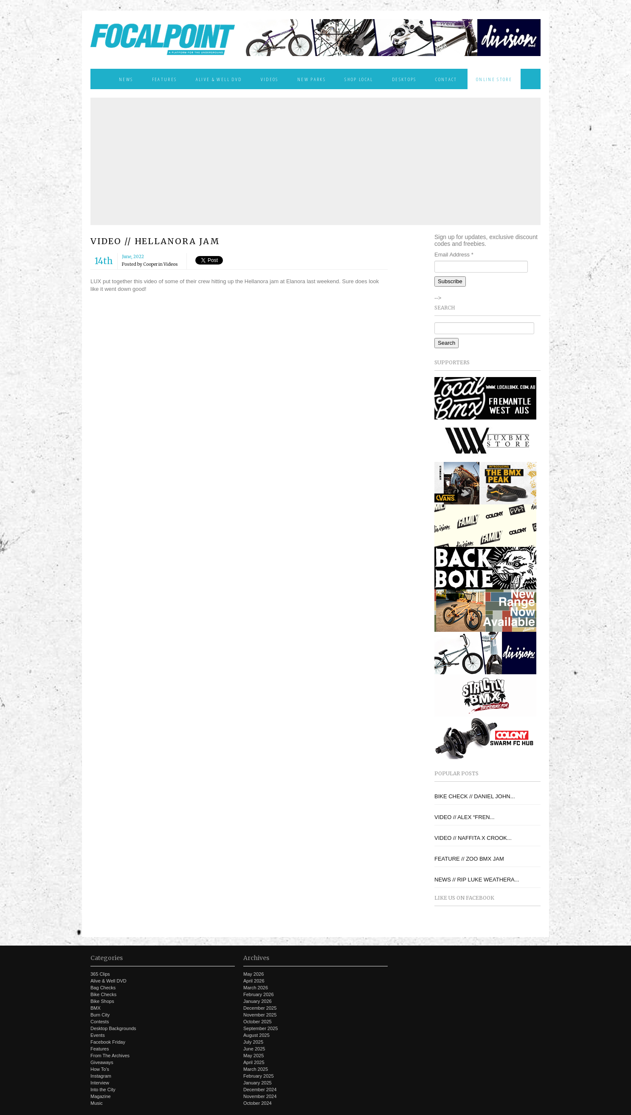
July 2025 (253, 1042)
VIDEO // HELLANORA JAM (155, 241)
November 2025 (259, 1014)
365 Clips (100, 974)
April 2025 (254, 1062)
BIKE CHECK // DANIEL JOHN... (474, 796)
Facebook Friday (107, 1042)
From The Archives (110, 1055)
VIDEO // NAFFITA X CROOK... (473, 838)
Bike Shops (102, 1001)
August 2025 (256, 1035)
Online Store (494, 79)
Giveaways (101, 1062)
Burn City (100, 1014)
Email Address (453, 254)
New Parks (311, 79)
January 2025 (257, 1082)
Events (97, 1035)
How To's (99, 1069)
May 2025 (253, 1055)
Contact (446, 79)
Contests (99, 1021)
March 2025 (255, 1069)
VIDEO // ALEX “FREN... (464, 817)
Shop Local (358, 79)
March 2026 (255, 987)
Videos (270, 79)
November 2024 (259, 1096)
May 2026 (253, 974)
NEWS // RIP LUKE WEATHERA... (476, 879)
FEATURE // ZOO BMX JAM (469, 859)
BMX (95, 1008)
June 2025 (254, 1048)
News (126, 79)
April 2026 (254, 980)
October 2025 (257, 1021)
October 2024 (257, 1103)
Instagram (100, 1075)
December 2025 (259, 1008)
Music (96, 1103)
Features (164, 79)
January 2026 (257, 1001)
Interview (99, 1082)
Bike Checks (103, 994)
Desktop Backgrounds (113, 1028)
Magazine (100, 1096)
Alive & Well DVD (219, 79)
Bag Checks (102, 987)
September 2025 (260, 1028)
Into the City (102, 1089)
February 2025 (258, 1075)
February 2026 (258, 994)
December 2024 (259, 1089)
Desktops (404, 79)
